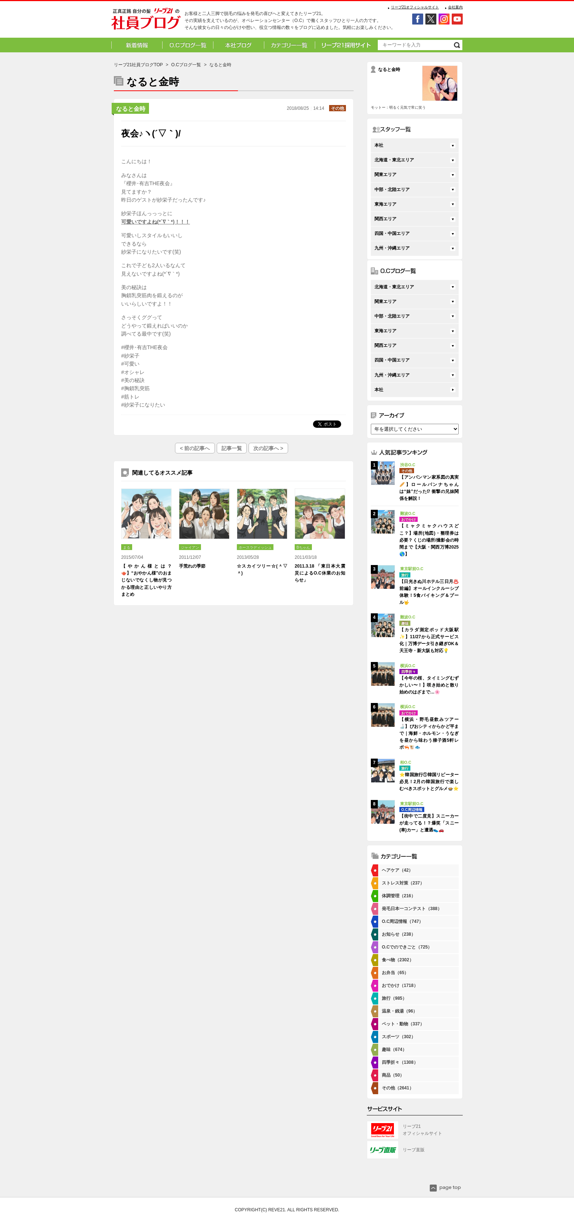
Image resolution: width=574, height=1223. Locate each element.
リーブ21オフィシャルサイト (415, 7)
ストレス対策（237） (403, 883)
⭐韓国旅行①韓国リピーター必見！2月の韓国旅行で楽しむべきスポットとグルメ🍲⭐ (429, 781)
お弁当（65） (395, 972)
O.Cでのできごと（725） (407, 947)
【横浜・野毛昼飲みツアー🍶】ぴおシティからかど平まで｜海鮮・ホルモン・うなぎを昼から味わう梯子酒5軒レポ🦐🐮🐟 (429, 733)
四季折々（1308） (400, 1062)
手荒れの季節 (192, 566)
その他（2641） (398, 1088)
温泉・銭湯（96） (399, 1011)
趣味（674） (394, 1049)
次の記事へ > (268, 448)
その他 (337, 108)
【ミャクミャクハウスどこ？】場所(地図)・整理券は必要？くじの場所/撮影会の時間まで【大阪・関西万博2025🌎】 (429, 540)
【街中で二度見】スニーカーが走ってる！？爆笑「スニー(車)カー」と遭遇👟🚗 (429, 823)
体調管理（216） (398, 895)
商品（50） (393, 1075)
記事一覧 (231, 448)
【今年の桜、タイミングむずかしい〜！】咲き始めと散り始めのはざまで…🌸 (429, 685)
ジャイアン (190, 547)
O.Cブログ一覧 (186, 64)
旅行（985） (394, 998)
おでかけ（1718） (400, 985)
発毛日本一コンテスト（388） (412, 908)
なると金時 (130, 109)
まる (126, 547)
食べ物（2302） (398, 959)
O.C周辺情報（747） (402, 921)
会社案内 (455, 7)
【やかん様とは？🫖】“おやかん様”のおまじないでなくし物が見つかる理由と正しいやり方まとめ (146, 580)
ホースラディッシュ (255, 547)
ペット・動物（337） (403, 1023)
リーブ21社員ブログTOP (138, 64)
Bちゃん (303, 547)
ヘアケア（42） (397, 870)
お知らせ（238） (398, 934)
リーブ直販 (414, 1149)
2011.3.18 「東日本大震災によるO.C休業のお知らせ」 (320, 573)
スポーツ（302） (398, 1036)
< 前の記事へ (195, 448)
